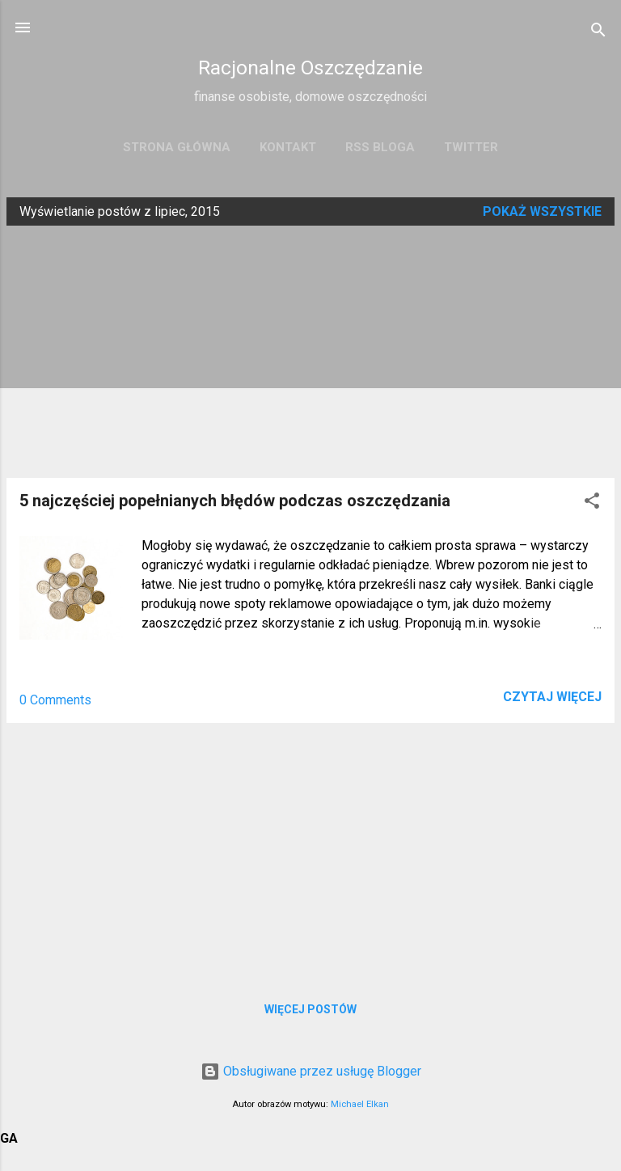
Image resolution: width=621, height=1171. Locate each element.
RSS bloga (380, 147)
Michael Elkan (360, 1104)
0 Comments (55, 700)
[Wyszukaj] (598, 32)
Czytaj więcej (552, 696)
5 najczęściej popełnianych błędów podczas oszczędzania (234, 500)
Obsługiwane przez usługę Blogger (311, 1071)
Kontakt (288, 147)
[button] (592, 503)
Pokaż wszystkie (542, 211)
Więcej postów (310, 1009)
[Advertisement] (310, 352)
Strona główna (176, 147)
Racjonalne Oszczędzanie (310, 67)
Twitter (471, 147)
